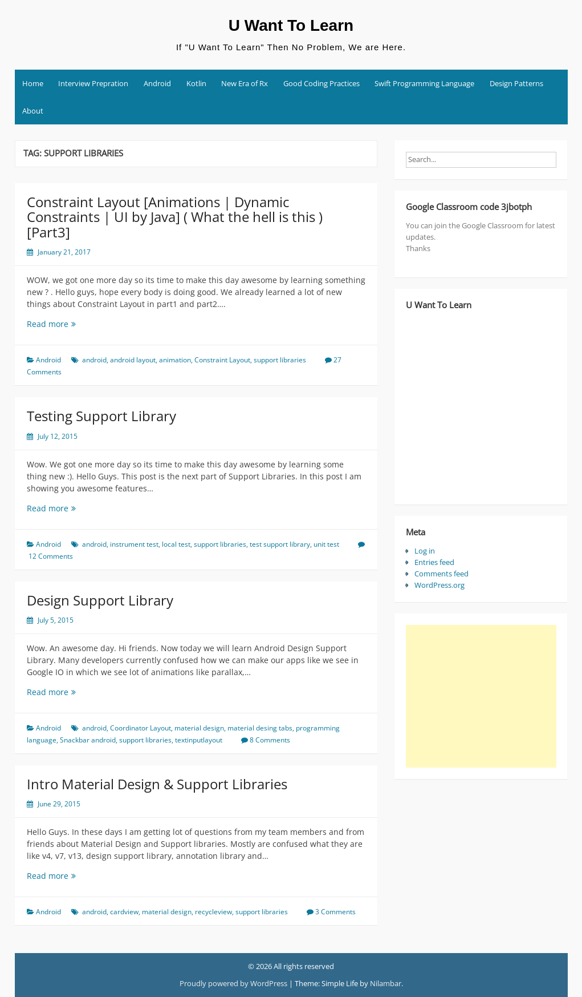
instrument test (134, 544)
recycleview (213, 912)
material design (199, 728)
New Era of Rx (244, 83)
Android (157, 83)
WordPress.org (439, 585)
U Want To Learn (291, 25)
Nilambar (385, 983)
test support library (280, 544)
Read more (70, 324)
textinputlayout (198, 740)
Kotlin (196, 83)
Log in (424, 551)
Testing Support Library (101, 415)
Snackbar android (88, 740)
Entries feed (434, 562)
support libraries (280, 360)
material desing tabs (259, 728)
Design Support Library (100, 600)
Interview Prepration (93, 83)
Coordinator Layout (140, 728)
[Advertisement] (481, 696)
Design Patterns (516, 83)
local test (176, 544)
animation (175, 360)
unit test (326, 544)
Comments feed (441, 573)
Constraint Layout (222, 360)
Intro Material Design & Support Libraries (157, 783)
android (94, 360)
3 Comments (335, 912)
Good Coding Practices (321, 83)
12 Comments (51, 556)
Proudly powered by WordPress (233, 983)
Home (32, 83)
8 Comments (270, 740)
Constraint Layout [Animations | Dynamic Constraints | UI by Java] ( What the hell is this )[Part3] (175, 216)
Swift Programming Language (424, 83)
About (32, 111)
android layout (133, 360)
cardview (124, 912)
